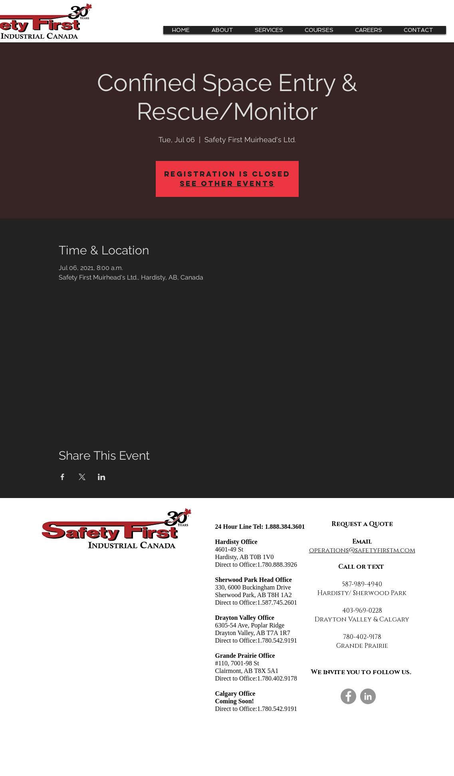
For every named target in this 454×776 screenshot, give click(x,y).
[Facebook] (348, 696)
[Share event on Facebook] (62, 477)
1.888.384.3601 (285, 526)
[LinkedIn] (368, 696)
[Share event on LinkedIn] (101, 477)
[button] (272, 30)
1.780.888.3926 (277, 564)
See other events (227, 183)
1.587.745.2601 (277, 602)
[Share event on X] (82, 477)
